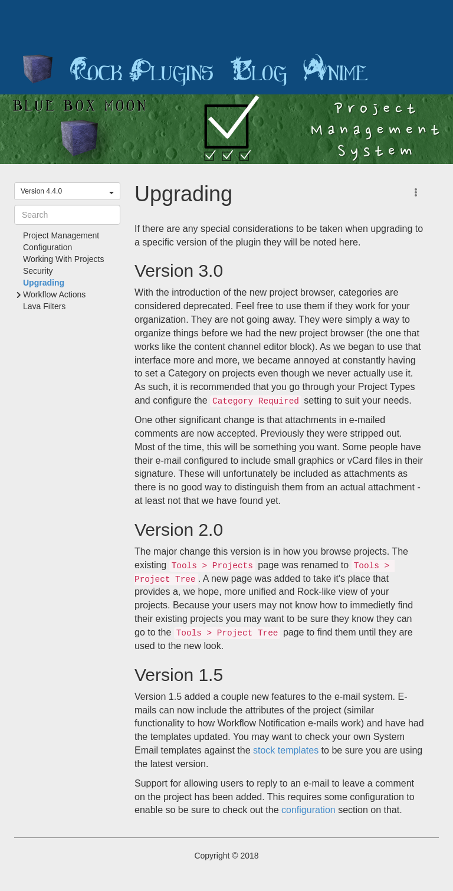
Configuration (47, 247)
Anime (335, 71)
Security (38, 271)
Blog (258, 71)
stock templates (286, 750)
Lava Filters (44, 306)
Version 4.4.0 (67, 191)
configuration (308, 810)
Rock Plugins (141, 71)
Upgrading (43, 282)
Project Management (61, 235)
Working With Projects (63, 259)
